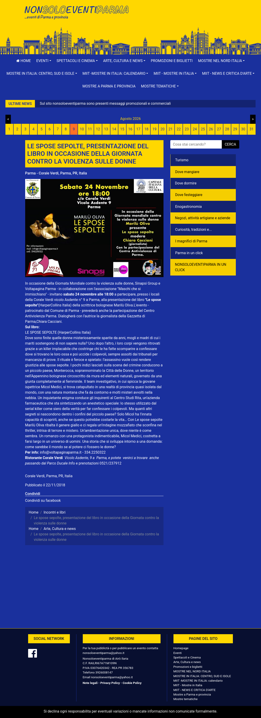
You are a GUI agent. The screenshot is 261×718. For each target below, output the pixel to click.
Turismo (181, 160)
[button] (44, 61)
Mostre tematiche (185, 699)
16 (130, 129)
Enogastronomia (188, 206)
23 (187, 129)
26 (211, 129)
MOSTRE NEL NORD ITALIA (192, 671)
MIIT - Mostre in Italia (187, 685)
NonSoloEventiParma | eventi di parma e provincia (76, 13)
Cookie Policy (132, 683)
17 (138, 129)
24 (195, 129)
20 (163, 129)
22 (179, 129)
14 (114, 129)
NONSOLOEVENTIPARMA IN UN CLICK (200, 267)
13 (106, 129)
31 (251, 129)
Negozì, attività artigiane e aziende (202, 218)
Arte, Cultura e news (187, 662)
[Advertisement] (185, 18)
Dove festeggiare (188, 195)
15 (122, 129)
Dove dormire (186, 183)
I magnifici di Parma (191, 241)
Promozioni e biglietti (172, 61)
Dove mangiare (187, 172)
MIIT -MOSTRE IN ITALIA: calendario (198, 680)
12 (98, 129)
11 (90, 129)
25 (203, 129)
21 (170, 129)
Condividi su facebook (43, 500)
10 (82, 129)
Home (23, 61)
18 (146, 129)
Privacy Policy (110, 683)
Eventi (177, 653)
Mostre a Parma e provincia (108, 86)
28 (227, 129)
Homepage (180, 648)
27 (219, 129)
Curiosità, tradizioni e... (193, 229)
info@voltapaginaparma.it (61, 452)
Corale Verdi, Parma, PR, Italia (49, 476)
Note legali (90, 683)
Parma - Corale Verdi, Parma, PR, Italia (56, 173)
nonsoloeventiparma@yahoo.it (103, 653)
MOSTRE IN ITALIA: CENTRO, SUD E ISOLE (202, 676)
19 (154, 129)
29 (235, 129)
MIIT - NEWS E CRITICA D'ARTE (194, 690)
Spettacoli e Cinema (187, 657)
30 (243, 129)
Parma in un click (189, 253)
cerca (230, 144)
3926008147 (104, 672)
